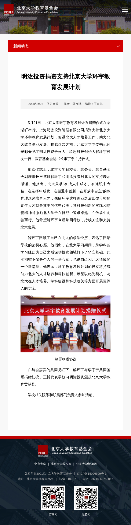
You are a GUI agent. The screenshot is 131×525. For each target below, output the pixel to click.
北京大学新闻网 (86, 464)
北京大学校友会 (61, 464)
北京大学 (40, 464)
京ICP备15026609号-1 (91, 473)
